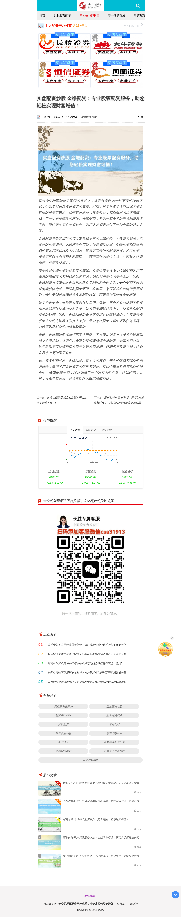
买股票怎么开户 (63, 706)
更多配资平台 (133, 25)
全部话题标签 (90, 760)
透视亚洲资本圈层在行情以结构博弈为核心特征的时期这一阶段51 (86, 663)
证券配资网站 (63, 751)
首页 (42, 15)
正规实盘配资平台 (114, 742)
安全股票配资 (117, 15)
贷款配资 (63, 724)
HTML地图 (132, 903)
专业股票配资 (62, 15)
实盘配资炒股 (88, 117)
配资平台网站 (63, 715)
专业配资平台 (89, 15)
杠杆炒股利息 (63, 733)
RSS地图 (120, 903)
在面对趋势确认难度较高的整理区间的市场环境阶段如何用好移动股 (87, 682)
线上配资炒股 (114, 706)
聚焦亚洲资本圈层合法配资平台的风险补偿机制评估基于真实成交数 (87, 654)
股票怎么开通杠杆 (114, 751)
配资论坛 (63, 742)
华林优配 (114, 724)
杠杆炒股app (114, 733)
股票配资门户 (114, 715)
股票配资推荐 (143, 15)
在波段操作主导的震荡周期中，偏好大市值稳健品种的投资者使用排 (87, 644)
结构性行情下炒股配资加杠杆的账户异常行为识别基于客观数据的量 (87, 672)
